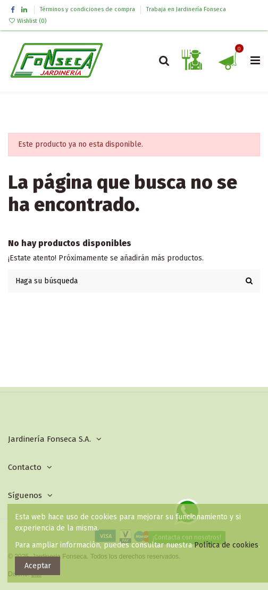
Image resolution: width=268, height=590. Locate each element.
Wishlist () (27, 21)
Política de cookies (226, 545)
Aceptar (37, 565)
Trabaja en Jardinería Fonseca (186, 9)
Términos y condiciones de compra (88, 9)
